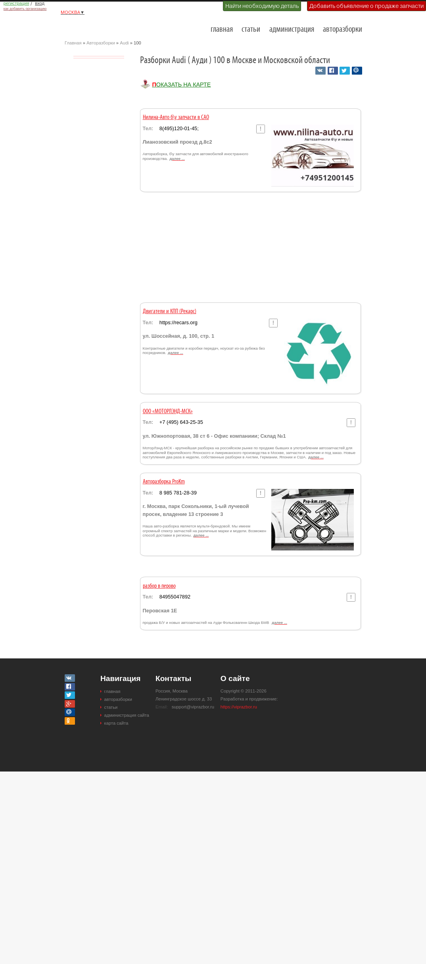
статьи (251, 29)
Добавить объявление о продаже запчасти (366, 6)
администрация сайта (126, 715)
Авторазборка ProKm (164, 482)
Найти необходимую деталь (262, 6)
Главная (73, 42)
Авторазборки (100, 42)
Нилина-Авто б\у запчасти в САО (176, 117)
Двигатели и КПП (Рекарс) (169, 311)
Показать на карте (181, 84)
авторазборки (342, 29)
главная (222, 29)
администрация (291, 29)
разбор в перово (159, 586)
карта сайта (116, 723)
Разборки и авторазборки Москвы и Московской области (104, 26)
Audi (124, 42)
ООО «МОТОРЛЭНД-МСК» (168, 411)
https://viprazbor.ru (239, 706)
